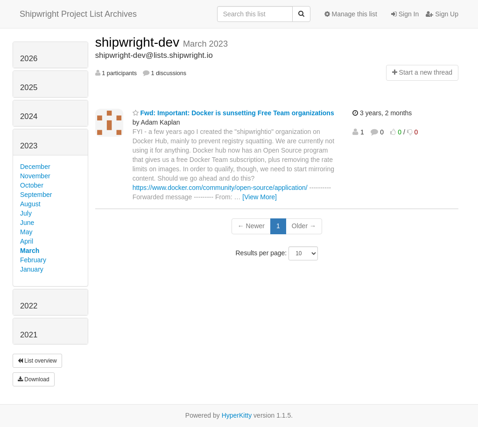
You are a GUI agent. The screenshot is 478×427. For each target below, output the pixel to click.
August (30, 204)
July (26, 213)
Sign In (405, 14)
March (29, 250)
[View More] (259, 197)
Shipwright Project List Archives (78, 14)
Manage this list (350, 14)
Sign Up (442, 14)
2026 (28, 58)
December (35, 166)
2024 (28, 116)
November (35, 176)
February (33, 260)
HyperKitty (237, 415)
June (27, 222)
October (31, 185)
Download (33, 379)
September (36, 194)
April (26, 241)
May (26, 232)
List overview (37, 360)
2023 (28, 145)
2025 (28, 87)
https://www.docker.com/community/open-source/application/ (220, 187)
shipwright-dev (139, 42)
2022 (28, 305)
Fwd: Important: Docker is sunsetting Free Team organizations (233, 113)
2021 (28, 334)
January (31, 269)
